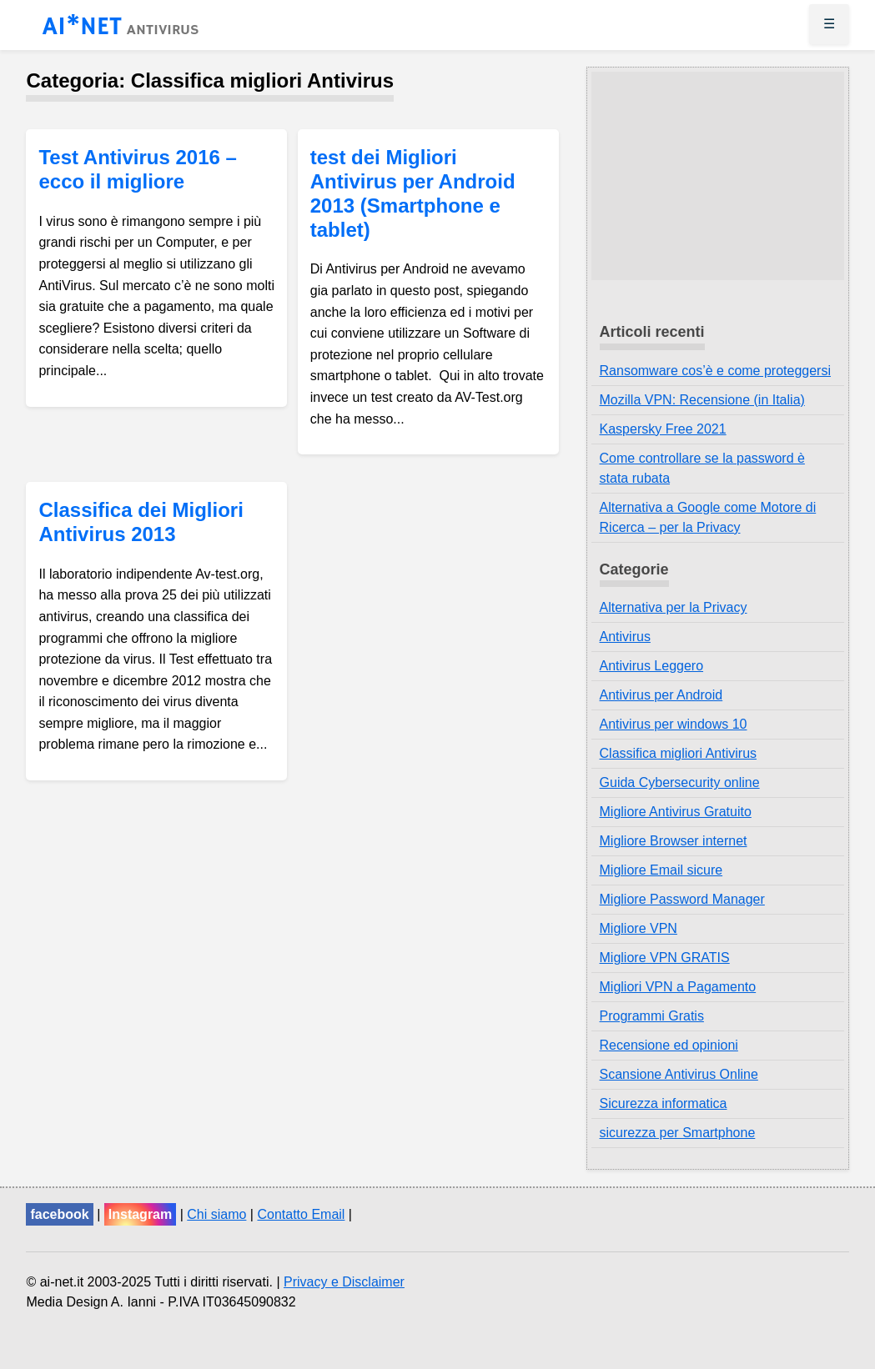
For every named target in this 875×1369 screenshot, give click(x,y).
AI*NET (121, 27)
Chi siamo (216, 1214)
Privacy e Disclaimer (344, 1282)
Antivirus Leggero (652, 666)
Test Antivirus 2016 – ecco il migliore (137, 169)
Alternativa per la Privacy (673, 607)
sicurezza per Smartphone (678, 1133)
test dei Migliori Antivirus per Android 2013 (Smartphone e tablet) (412, 193)
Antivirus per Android (661, 695)
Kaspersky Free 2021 (663, 429)
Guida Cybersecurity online (680, 782)
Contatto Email (300, 1214)
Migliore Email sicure (661, 870)
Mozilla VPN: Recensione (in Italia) (702, 400)
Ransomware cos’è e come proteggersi (715, 371)
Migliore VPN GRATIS (665, 957)
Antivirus (625, 636)
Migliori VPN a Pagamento (678, 987)
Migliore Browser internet (673, 841)
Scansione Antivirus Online (679, 1074)
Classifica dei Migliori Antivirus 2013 (140, 522)
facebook (59, 1214)
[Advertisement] (717, 176)
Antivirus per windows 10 (673, 724)
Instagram (140, 1214)
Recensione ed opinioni (669, 1045)
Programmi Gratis (652, 1016)
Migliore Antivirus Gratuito (676, 812)
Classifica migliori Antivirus (678, 753)
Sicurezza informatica (663, 1103)
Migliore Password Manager (682, 899)
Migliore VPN (638, 928)
